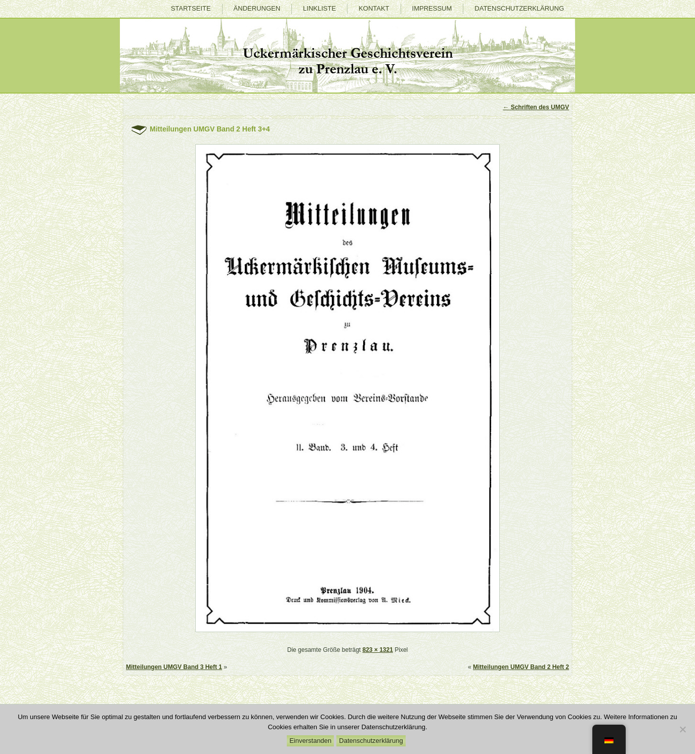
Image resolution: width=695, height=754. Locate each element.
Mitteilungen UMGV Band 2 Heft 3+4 (210, 129)
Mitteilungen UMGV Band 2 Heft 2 (521, 667)
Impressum (432, 8)
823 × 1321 (377, 649)
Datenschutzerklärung (519, 8)
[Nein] (682, 729)
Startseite (191, 8)
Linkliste (319, 8)
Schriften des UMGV (536, 107)
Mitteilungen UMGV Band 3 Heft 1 (174, 667)
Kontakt (374, 8)
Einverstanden (310, 740)
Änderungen (257, 8)
